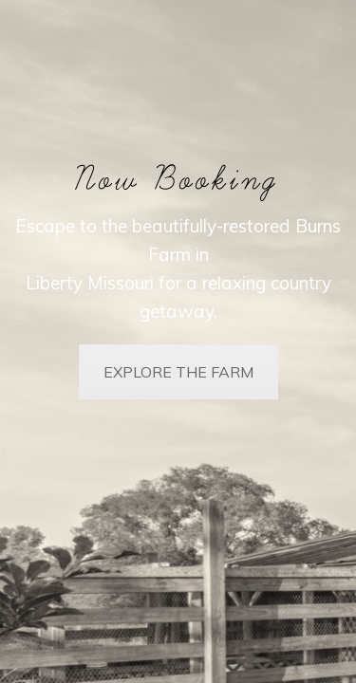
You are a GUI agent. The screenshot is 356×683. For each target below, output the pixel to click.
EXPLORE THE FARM (178, 371)
